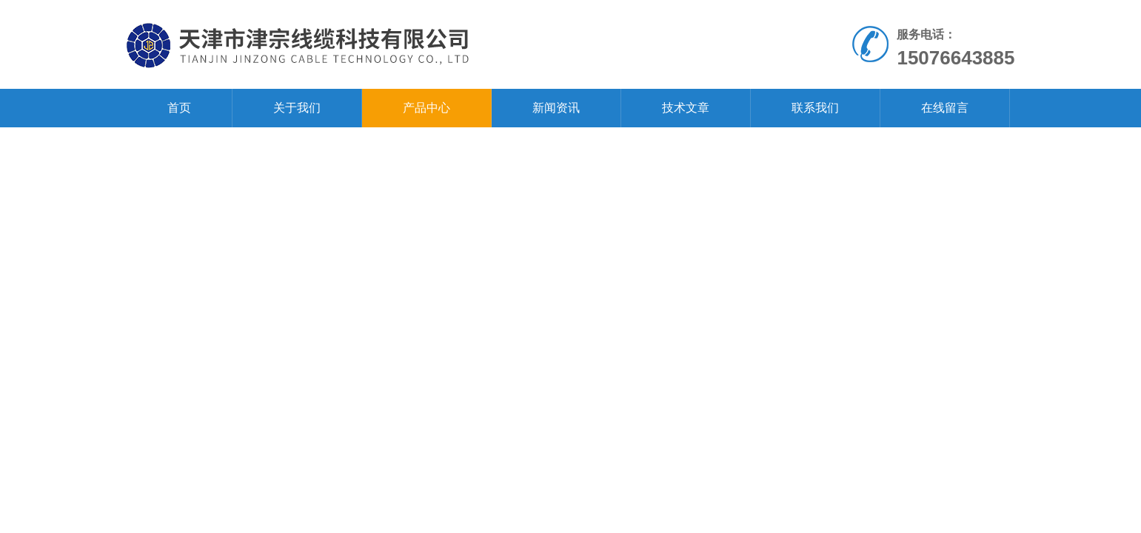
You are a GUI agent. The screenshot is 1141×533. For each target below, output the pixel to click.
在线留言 (944, 107)
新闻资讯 (556, 107)
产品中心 (426, 107)
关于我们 (297, 107)
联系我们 (815, 107)
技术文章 (685, 107)
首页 (179, 107)
